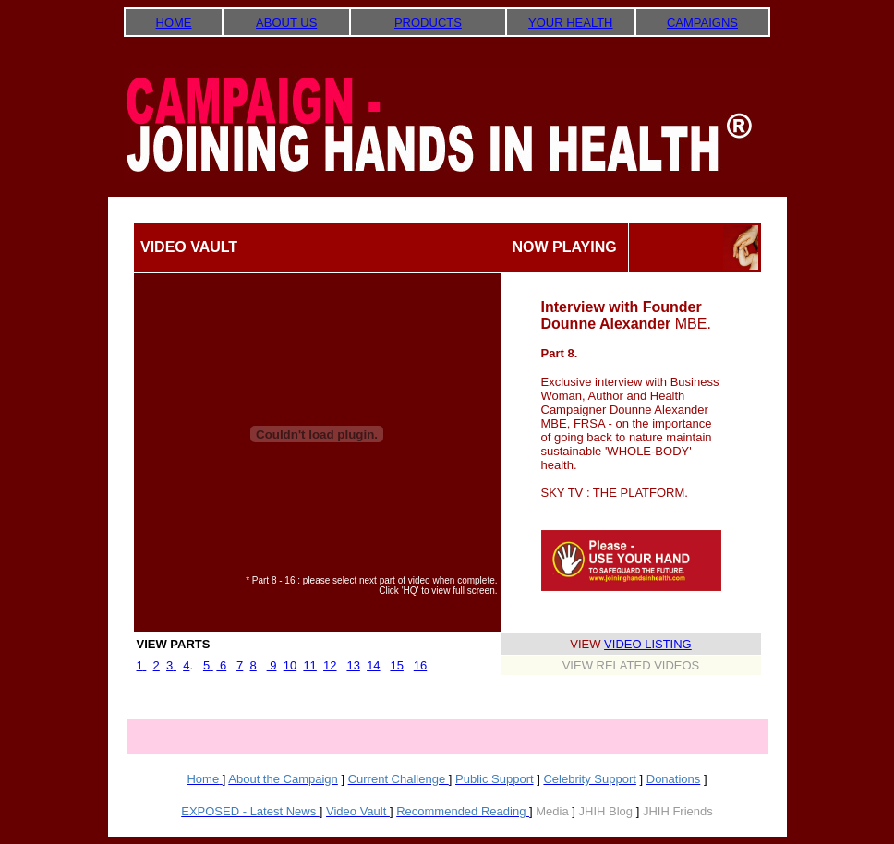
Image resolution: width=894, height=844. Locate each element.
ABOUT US (286, 23)
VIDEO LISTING (648, 644)
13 (352, 665)
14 (373, 665)
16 (420, 665)
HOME (174, 23)
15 (396, 665)
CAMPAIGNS (702, 23)
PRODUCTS (428, 23)
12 (329, 665)
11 (309, 665)
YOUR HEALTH (570, 23)
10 (290, 665)
